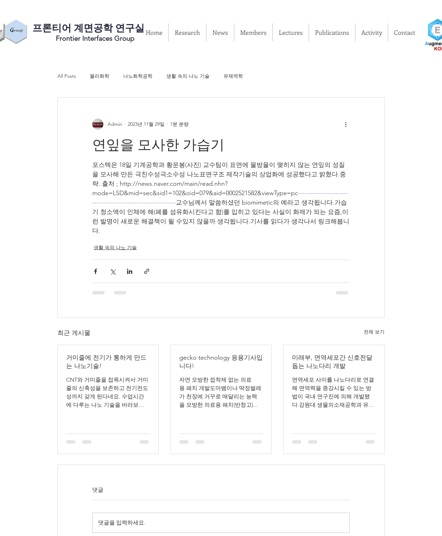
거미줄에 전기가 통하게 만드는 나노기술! (106, 362)
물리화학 (99, 76)
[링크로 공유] (146, 271)
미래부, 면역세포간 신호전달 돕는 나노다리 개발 (332, 362)
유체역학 (233, 76)
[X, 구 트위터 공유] (112, 271)
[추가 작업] (345, 124)
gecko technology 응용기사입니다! (221, 362)
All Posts (66, 76)
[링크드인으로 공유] (129, 271)
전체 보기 (374, 332)
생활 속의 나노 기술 (188, 76)
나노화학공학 (137, 76)
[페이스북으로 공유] (95, 271)
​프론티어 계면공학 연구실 (88, 28)
